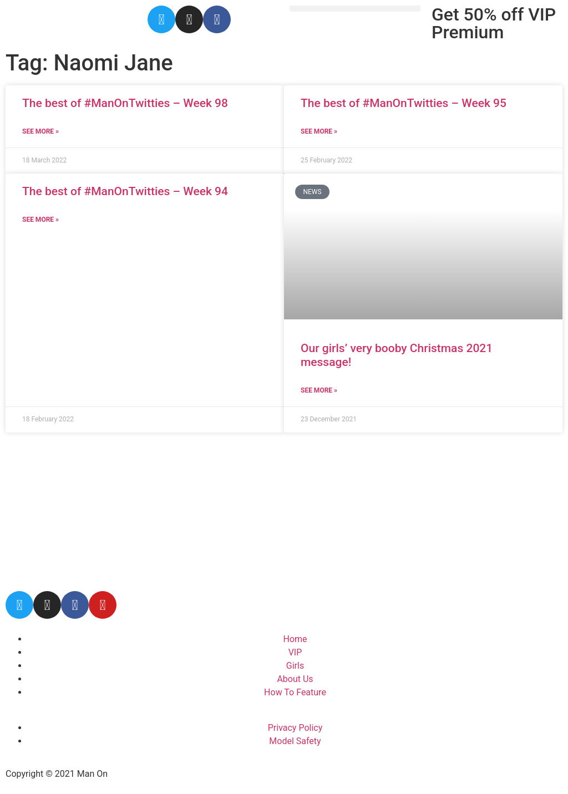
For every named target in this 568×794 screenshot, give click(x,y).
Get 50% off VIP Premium (494, 23)
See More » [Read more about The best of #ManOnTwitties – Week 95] (319, 131)
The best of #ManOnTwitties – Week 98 (125, 103)
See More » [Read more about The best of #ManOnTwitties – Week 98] (40, 131)
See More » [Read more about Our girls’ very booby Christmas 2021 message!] (319, 390)
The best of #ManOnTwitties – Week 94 (125, 191)
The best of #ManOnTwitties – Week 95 (403, 103)
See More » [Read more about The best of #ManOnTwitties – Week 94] (40, 219)
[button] (355, 9)
